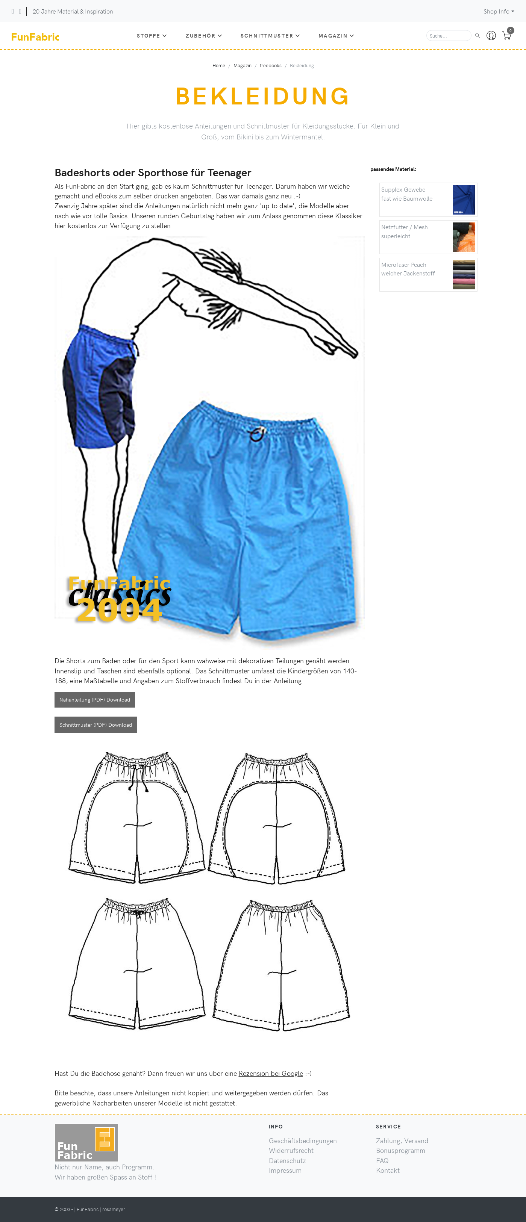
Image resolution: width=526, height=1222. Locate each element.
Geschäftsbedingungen (303, 1140)
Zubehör (204, 35)
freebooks (271, 65)
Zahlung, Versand (402, 1140)
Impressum (285, 1170)
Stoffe (152, 35)
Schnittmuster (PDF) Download (95, 724)
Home (218, 65)
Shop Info (496, 11)
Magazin (336, 35)
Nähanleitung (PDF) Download (94, 699)
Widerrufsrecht (291, 1150)
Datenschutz (287, 1160)
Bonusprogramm (400, 1150)
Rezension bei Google (271, 1073)
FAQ (382, 1160)
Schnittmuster (270, 35)
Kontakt (388, 1170)
